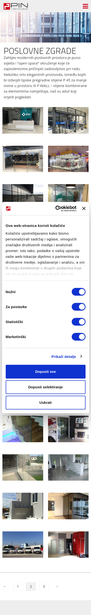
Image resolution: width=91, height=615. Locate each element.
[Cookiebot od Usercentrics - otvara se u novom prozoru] (57, 208)
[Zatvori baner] (83, 208)
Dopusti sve (45, 371)
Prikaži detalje (63, 356)
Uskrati (45, 402)
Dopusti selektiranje (45, 387)
